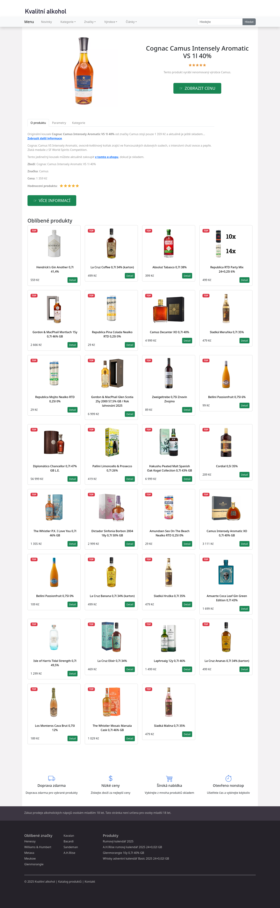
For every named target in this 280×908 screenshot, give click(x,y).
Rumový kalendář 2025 (118, 841)
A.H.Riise (69, 853)
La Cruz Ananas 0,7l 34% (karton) (227, 661)
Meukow (30, 858)
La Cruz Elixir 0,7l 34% (112, 661)
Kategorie (67, 22)
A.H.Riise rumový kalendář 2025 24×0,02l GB (132, 847)
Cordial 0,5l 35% (227, 466)
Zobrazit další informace (45, 138)
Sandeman (71, 847)
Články (130, 22)
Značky (89, 22)
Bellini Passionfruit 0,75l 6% (227, 397)
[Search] (220, 21)
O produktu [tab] (38, 123)
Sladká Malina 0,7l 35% (169, 726)
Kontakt (90, 882)
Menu (29, 21)
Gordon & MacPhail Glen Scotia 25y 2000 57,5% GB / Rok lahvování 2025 (112, 401)
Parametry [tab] (59, 123)
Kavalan (69, 836)
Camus (225, 72)
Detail (72, 280)
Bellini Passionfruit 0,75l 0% (55, 596)
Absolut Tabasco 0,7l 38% (169, 267)
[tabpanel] (121, 161)
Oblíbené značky (38, 835)
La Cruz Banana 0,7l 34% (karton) (112, 596)
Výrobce (109, 22)
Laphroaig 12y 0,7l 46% (169, 661)
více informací (54, 200)
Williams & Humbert (37, 847)
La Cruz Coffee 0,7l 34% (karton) (112, 267)
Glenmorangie (33, 864)
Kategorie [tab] (78, 123)
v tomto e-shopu (106, 157)
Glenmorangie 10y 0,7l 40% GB (123, 853)
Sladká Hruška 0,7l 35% (169, 596)
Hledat (249, 22)
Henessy (30, 841)
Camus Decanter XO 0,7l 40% (169, 332)
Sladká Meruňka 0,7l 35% (227, 332)
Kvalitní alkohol (45, 882)
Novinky (46, 22)
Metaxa (29, 853)
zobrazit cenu (200, 88)
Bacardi (69, 841)
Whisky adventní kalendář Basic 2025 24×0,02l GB (136, 858)
